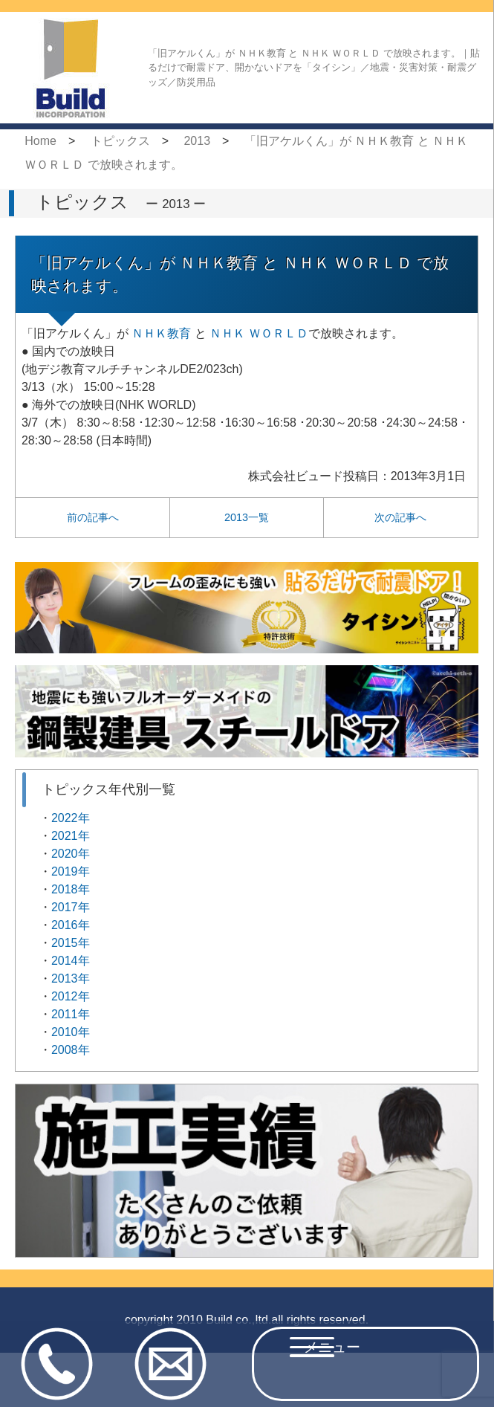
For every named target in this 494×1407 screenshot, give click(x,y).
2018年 (70, 889)
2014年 (70, 960)
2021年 (70, 835)
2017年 (70, 907)
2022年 (70, 818)
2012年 (70, 996)
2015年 (70, 943)
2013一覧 (246, 517)
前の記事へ (93, 517)
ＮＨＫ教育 (161, 333)
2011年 (70, 1014)
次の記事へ (400, 517)
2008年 (70, 1050)
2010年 (70, 1032)
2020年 (70, 853)
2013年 (70, 978)
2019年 (70, 871)
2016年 (70, 925)
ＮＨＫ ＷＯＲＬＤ (258, 333)
